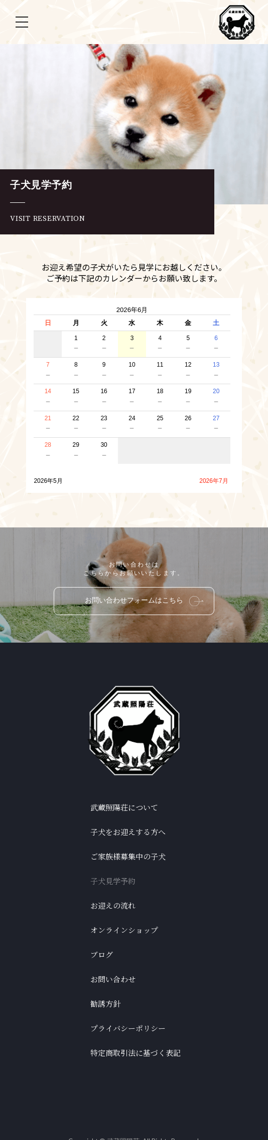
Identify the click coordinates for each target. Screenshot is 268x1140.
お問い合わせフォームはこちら (144, 601)
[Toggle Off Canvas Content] (22, 22)
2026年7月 (213, 480)
